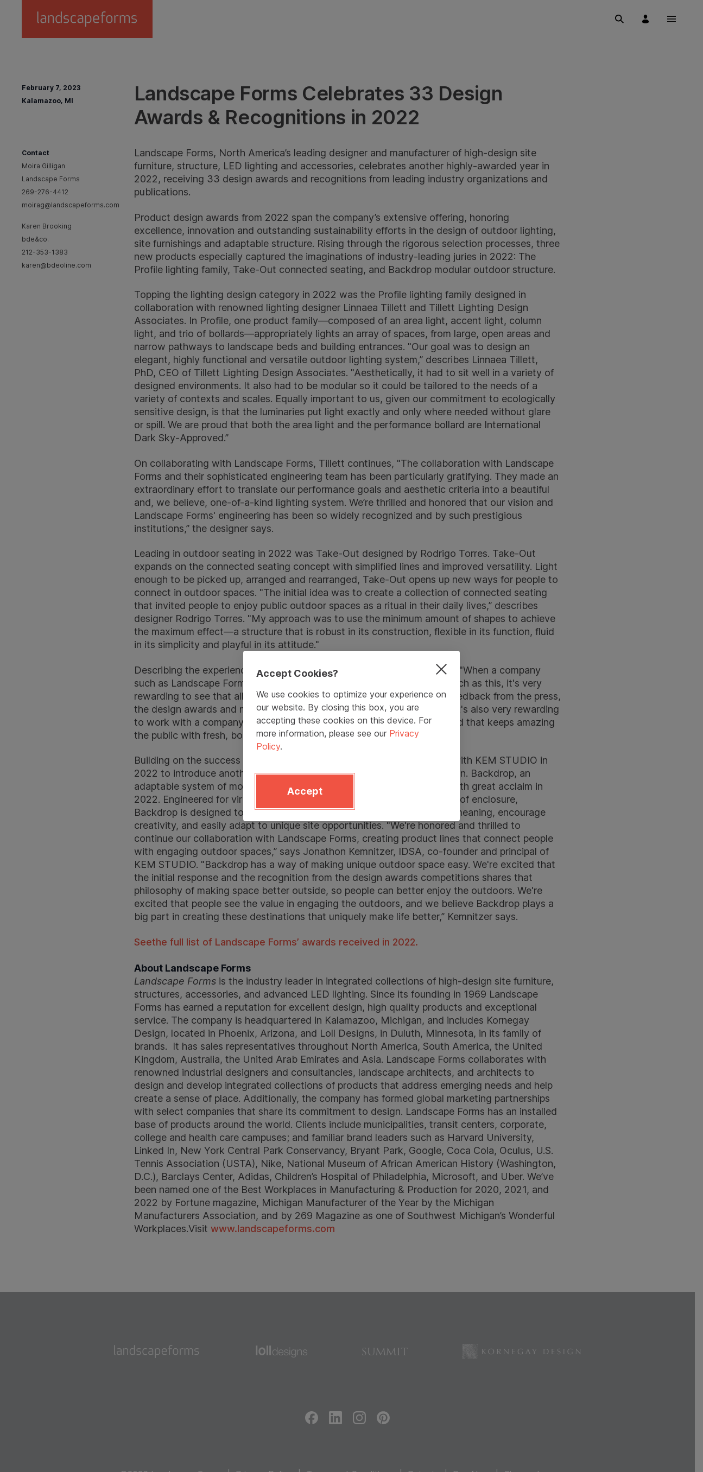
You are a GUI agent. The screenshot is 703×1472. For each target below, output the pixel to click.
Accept (304, 791)
